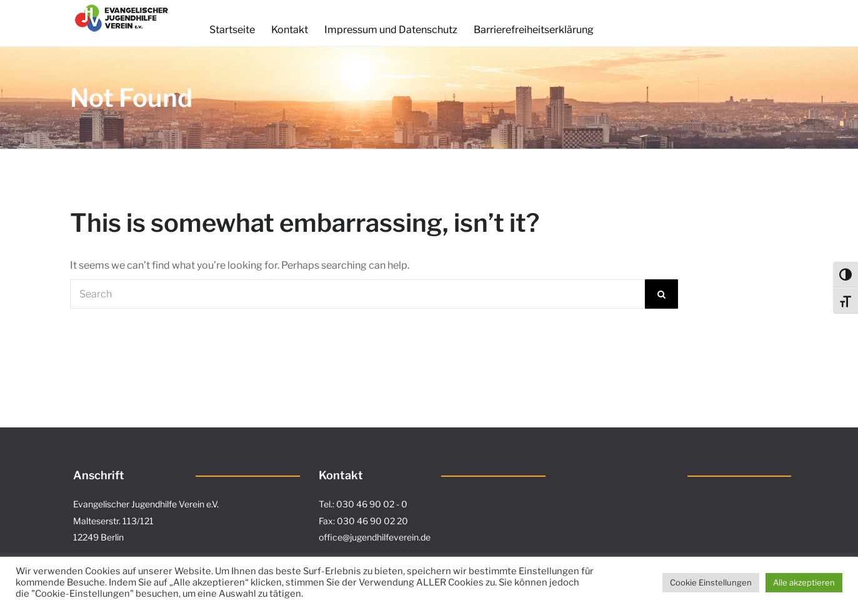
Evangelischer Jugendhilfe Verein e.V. (146, 504)
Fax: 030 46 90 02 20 (363, 521)
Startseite (232, 30)
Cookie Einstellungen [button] (711, 582)
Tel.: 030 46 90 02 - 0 (363, 504)
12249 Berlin (98, 537)
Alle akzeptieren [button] (804, 582)
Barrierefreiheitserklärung (534, 30)
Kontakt (289, 30)
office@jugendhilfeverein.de (375, 537)
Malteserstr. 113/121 (113, 521)
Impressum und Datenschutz (390, 30)
